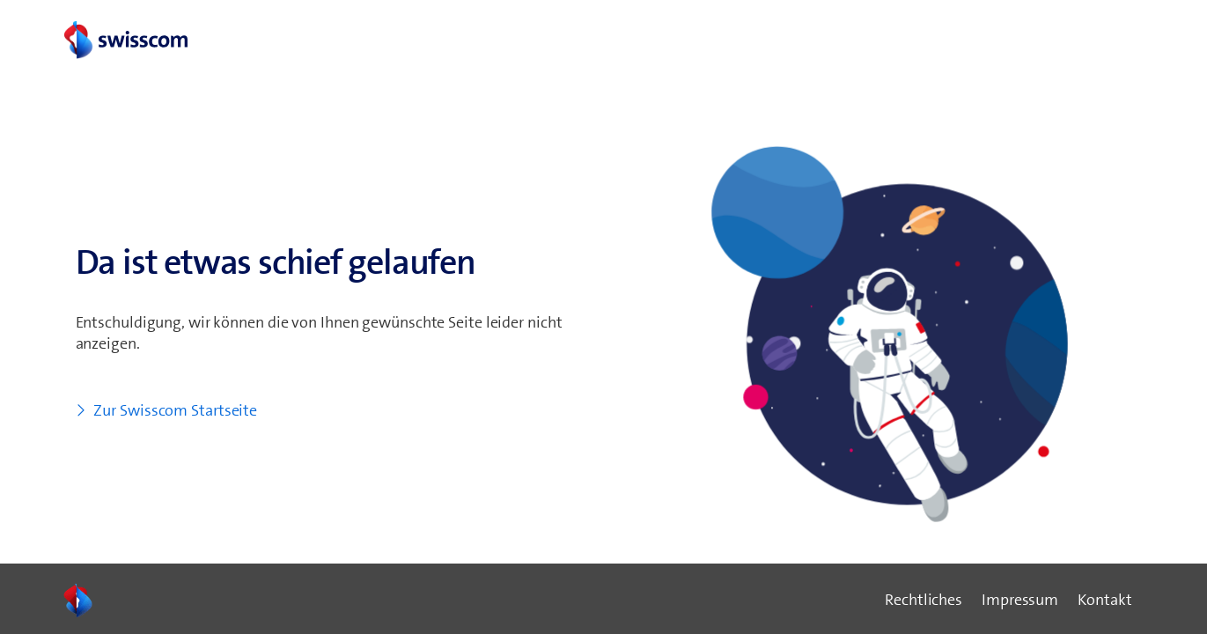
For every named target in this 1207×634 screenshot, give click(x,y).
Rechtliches (923, 599)
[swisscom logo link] (124, 41)
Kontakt (1104, 599)
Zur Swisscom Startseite (175, 410)
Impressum (1020, 599)
